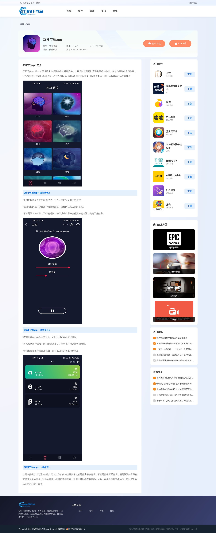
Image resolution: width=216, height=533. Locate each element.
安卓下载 (156, 43)
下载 (189, 74)
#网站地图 (193, 3)
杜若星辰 (170, 190)
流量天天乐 (171, 131)
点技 (168, 73)
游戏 (92, 11)
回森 (168, 102)
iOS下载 (182, 43)
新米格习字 (171, 161)
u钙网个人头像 (173, 175)
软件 (80, 11)
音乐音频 (53, 46)
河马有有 (170, 117)
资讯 (103, 11)
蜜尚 (168, 204)
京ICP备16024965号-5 (76, 529)
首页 (69, 11)
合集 (115, 11)
